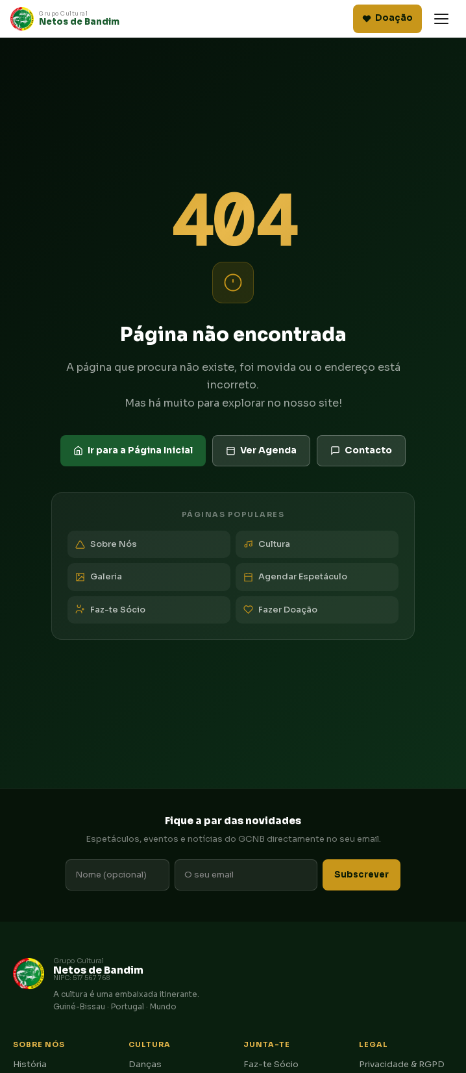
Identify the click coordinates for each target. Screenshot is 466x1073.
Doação (387, 17)
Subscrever (361, 874)
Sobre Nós (106, 543)
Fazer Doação (280, 609)
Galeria (98, 576)
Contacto (361, 450)
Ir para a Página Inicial (133, 450)
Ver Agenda (261, 450)
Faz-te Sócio (110, 609)
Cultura (266, 543)
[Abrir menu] (441, 19)
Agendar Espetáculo (295, 576)
